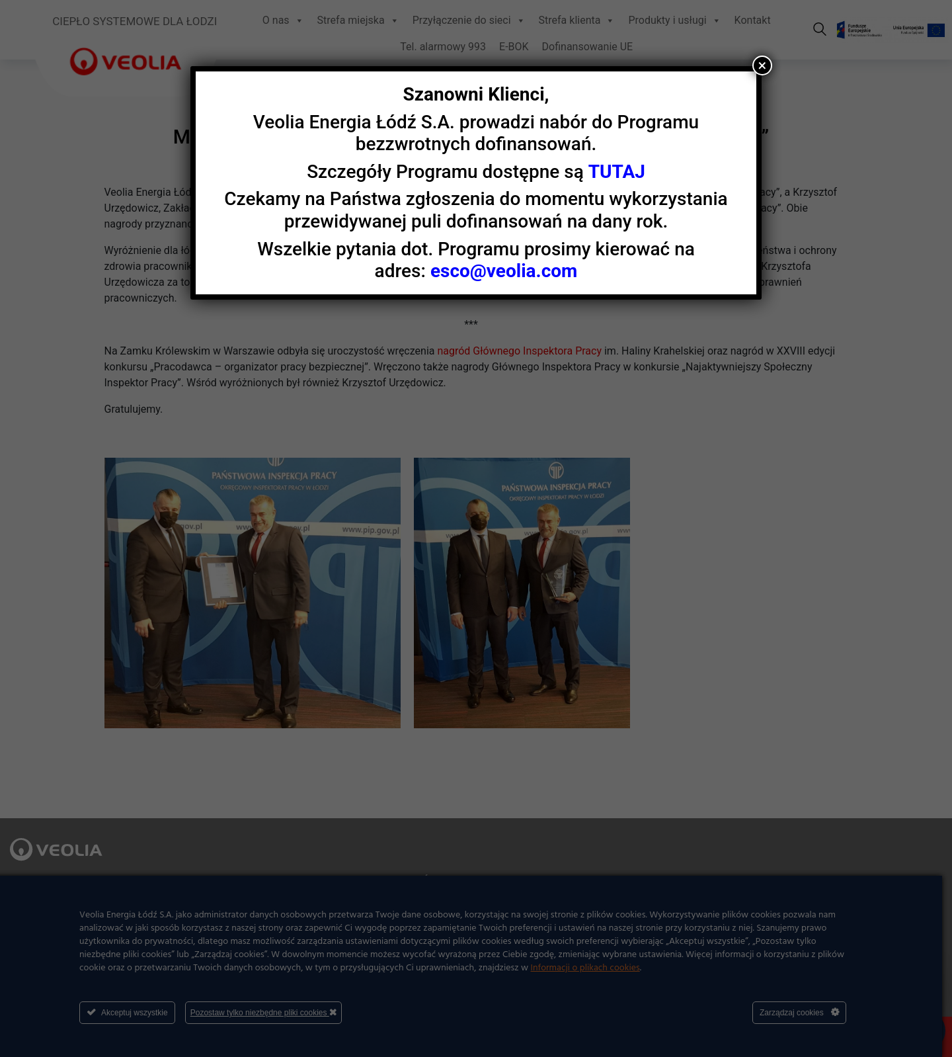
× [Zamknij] (762, 65)
